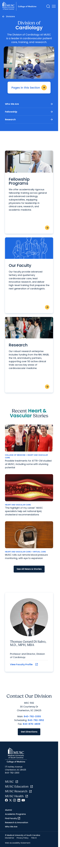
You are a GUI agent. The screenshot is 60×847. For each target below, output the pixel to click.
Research (29, 119)
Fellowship (29, 112)
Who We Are (29, 104)
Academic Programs (15, 814)
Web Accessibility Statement (17, 843)
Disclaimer (9, 838)
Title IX (34, 838)
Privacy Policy (22, 838)
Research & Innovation (16, 822)
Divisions (10, 16)
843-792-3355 (32, 716)
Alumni (8, 810)
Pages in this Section (29, 87)
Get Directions (29, 731)
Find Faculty (12, 818)
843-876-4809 (31, 723)
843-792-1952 (36, 720)
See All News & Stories (29, 569)
